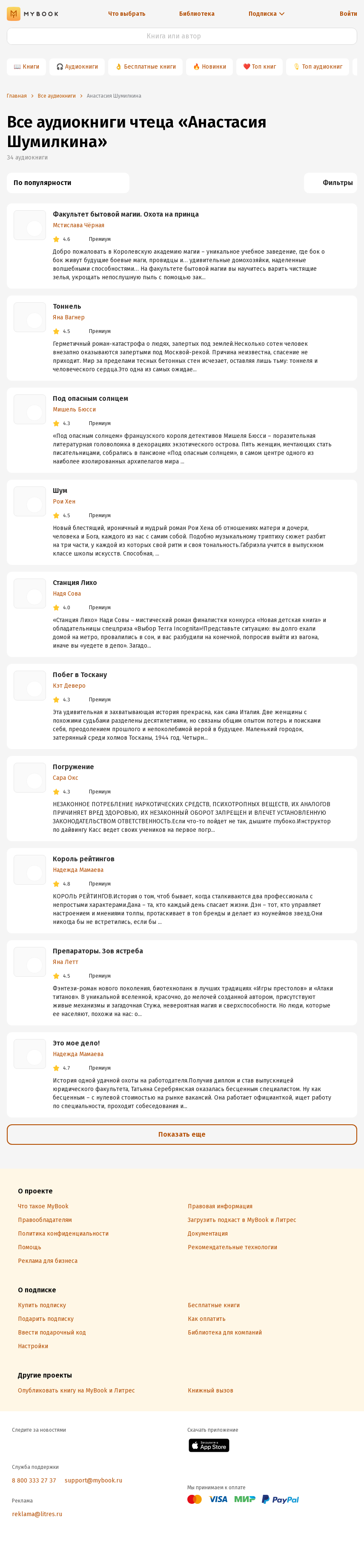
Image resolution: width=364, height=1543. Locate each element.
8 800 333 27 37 (34, 1480)
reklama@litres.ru (37, 1514)
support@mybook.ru (93, 1480)
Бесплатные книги (150, 66)
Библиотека (197, 13)
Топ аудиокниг (322, 66)
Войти (348, 13)
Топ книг (264, 66)
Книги (31, 66)
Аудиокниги (81, 66)
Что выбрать (127, 13)
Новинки (214, 66)
